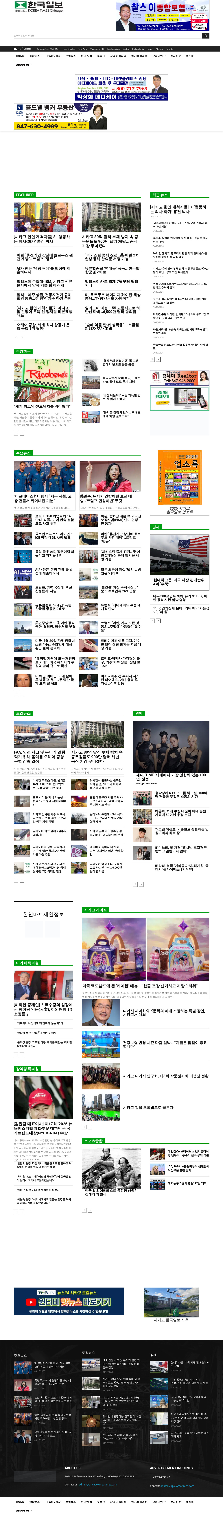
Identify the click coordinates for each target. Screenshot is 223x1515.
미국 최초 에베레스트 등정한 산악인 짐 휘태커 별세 (111, 1192)
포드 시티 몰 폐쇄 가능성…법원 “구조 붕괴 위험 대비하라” (50, 801)
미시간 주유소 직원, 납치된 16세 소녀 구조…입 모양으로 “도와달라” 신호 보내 (49, 784)
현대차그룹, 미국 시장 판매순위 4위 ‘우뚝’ (179, 582)
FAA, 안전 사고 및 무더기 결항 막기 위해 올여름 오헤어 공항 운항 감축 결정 (39, 757)
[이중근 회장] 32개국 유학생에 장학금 (38, 1189)
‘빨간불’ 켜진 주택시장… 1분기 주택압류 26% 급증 (120, 589)
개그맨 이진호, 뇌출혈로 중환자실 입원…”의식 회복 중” (182, 831)
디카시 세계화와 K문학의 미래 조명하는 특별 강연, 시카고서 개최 (164, 1013)
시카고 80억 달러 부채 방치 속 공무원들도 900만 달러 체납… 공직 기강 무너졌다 (110, 241)
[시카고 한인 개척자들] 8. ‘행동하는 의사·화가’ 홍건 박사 (42, 239)
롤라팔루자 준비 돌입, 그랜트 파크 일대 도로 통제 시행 (122, 379)
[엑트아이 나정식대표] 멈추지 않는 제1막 (40, 1023)
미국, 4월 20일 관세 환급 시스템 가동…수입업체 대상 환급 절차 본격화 (55, 644)
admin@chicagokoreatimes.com (98, 1484)
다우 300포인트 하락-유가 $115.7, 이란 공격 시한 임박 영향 (180, 598)
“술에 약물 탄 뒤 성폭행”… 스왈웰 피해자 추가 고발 (112, 327)
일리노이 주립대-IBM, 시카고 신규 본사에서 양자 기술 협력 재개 (44, 283)
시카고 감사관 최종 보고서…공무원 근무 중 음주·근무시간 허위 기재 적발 (50, 818)
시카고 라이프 (20, 400)
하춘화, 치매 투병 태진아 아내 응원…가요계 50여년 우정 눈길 (182, 813)
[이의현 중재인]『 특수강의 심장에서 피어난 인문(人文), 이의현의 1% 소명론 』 (43, 1009)
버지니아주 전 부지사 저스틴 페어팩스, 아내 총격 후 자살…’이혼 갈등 (120, 679)
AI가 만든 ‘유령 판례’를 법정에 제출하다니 (43, 270)
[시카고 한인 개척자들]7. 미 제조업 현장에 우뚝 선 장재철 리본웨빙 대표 (45, 312)
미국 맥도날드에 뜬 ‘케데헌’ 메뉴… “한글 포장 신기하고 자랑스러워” (140, 986)
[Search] (205, 36)
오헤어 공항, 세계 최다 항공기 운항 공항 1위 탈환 (43, 327)
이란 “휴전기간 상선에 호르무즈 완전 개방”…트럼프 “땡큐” (45, 257)
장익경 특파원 (27, 1069)
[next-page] (22, 337)
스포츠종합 (93, 1141)
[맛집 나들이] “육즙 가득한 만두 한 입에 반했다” (122, 397)
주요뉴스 (23, 453)
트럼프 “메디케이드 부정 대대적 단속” (121, 607)
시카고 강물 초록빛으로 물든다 (148, 1107)
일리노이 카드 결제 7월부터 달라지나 (111, 283)
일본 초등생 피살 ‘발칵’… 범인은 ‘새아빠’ (121, 571)
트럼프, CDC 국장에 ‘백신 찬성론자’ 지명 (53, 589)
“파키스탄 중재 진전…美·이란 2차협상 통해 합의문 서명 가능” (112, 257)
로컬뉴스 (23, 713)
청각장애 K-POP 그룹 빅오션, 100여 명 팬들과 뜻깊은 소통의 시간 (181, 794)
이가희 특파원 (27, 963)
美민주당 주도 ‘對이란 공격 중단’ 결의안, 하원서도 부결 (55, 624)
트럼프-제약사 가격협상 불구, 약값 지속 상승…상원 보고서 (120, 662)
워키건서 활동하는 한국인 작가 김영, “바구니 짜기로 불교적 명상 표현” (105, 784)
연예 (139, 713)
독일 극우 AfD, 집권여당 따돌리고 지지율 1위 (54, 553)
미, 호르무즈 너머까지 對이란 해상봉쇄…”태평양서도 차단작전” (113, 297)
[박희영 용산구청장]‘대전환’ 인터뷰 (36, 1032)
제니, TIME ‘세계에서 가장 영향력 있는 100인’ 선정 (171, 777)
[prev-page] (16, 337)
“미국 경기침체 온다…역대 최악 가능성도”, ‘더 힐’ (181, 610)
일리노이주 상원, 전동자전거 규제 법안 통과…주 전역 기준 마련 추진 (44, 297)
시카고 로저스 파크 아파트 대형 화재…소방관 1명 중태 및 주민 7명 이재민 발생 (49, 867)
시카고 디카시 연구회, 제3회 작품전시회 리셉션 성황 (165, 1076)
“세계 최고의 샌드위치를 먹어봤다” (42, 406)
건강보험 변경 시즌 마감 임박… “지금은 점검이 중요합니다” (165, 1044)
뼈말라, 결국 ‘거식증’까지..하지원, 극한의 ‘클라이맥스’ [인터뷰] (182, 867)
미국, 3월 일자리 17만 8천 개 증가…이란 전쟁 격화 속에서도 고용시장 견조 (190, 1418)
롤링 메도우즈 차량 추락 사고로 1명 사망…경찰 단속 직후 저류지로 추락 (107, 801)
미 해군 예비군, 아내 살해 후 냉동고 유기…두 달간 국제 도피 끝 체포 (54, 679)
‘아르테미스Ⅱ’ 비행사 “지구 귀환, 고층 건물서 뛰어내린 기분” (42, 498)
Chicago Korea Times (146, 783)
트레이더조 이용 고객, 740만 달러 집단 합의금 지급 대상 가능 (121, 644)
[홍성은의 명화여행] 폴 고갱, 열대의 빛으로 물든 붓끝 (121, 362)
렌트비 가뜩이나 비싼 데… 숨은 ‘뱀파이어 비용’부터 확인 (106, 850)
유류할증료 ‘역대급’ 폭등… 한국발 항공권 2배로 (112, 270)
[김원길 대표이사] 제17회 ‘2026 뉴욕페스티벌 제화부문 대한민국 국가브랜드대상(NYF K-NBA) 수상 (43, 1128)
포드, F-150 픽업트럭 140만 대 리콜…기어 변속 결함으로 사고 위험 (54, 519)
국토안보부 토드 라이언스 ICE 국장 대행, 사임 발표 (54, 535)
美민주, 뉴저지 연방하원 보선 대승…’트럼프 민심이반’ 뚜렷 (106, 498)
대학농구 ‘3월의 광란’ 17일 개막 (187, 1183)
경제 (156, 527)
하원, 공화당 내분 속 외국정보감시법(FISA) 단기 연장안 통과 (121, 519)
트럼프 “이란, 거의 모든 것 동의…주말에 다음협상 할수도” (121, 626)
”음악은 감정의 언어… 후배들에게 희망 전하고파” (121, 414)
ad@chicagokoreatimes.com (177, 1486)
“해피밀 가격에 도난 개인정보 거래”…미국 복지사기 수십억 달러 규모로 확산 (55, 662)
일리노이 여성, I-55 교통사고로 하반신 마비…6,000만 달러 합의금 (112, 310)
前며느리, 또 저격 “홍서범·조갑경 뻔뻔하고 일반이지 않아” (181, 849)
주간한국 (23, 351)
